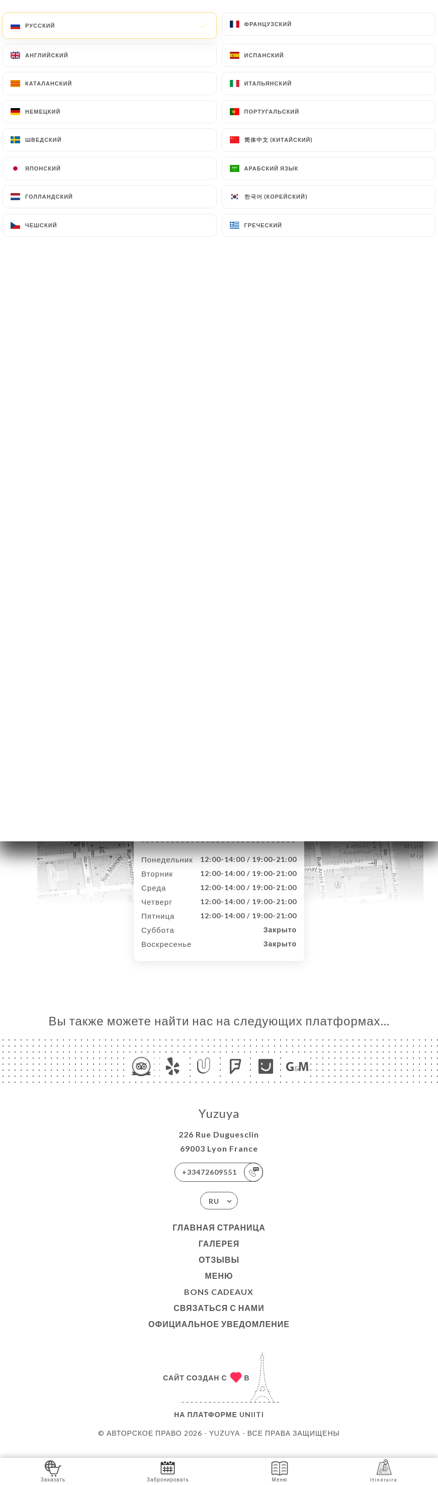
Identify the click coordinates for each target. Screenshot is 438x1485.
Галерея (219, 1254)
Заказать (53, 1470)
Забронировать (168, 1470)
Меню (219, 1286)
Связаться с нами (218, 1318)
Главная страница (219, 1238)
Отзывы (219, 1270)
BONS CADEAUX (218, 1302)
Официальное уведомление (219, 1334)
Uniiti (251, 1425)
